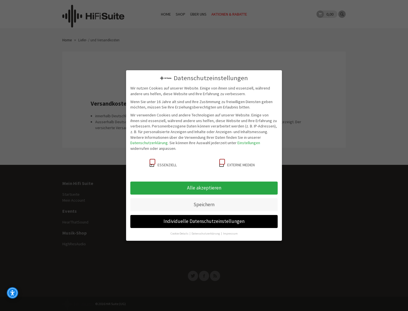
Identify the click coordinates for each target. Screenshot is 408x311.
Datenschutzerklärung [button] (206, 233)
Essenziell (163, 163)
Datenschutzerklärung (149, 142)
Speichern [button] (204, 204)
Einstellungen (248, 142)
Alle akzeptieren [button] (204, 188)
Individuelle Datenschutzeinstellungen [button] (204, 221)
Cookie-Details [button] (180, 233)
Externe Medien (237, 163)
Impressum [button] (230, 233)
